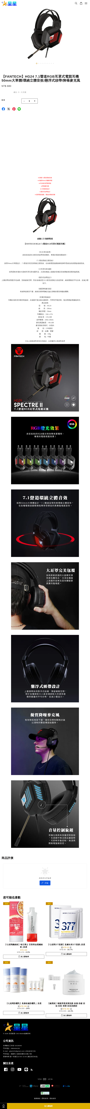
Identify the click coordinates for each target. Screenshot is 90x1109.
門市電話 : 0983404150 (11, 1048)
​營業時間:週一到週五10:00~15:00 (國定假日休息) (20, 1056)
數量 (3, 100)
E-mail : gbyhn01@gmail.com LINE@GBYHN (19, 1051)
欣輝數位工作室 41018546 (12, 1045)
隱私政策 (45, 1098)
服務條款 (37, 1098)
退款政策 (53, 1098)
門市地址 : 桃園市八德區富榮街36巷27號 (17, 1054)
